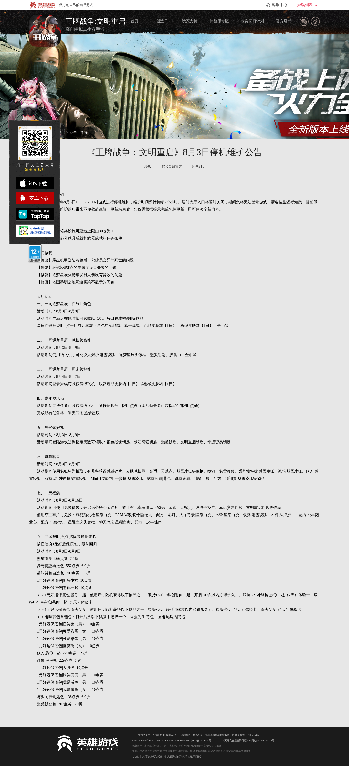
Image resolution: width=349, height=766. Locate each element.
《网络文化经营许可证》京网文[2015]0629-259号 (246, 740)
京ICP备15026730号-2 (202, 740)
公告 (73, 132)
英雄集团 (186, 735)
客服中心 (276, 5)
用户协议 (195, 756)
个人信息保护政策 (175, 756)
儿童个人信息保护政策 (147, 756)
